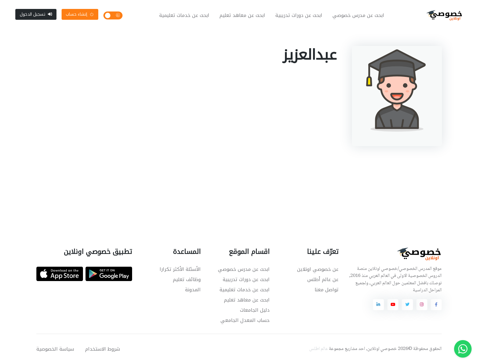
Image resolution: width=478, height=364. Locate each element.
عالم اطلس (318, 349)
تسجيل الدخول (36, 14)
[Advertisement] (234, 186)
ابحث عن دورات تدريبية (298, 15)
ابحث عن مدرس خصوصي (358, 15)
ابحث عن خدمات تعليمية (184, 15)
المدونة (193, 289)
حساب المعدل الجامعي (245, 320)
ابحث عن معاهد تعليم (242, 15)
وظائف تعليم (187, 279)
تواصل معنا (327, 289)
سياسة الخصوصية (55, 349)
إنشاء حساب (80, 14)
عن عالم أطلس (323, 279)
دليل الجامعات (255, 310)
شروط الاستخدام (102, 349)
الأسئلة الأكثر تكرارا (180, 269)
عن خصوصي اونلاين (318, 269)
